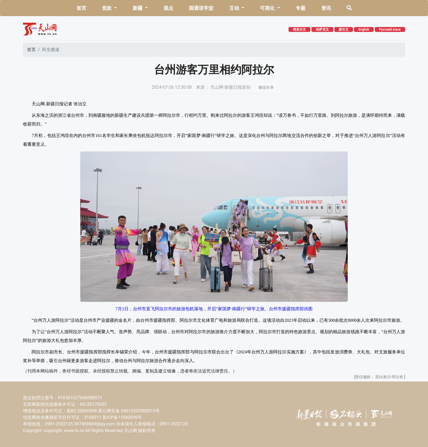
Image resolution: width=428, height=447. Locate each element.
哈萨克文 (322, 29)
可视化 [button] (268, 8)
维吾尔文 (299, 29)
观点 (168, 8)
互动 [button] (234, 8)
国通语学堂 (201, 8)
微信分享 (266, 87)
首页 (81, 8)
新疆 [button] (138, 8)
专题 (300, 8)
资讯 (326, 8)
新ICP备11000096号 (122, 417)
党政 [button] (107, 8)
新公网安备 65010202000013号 (129, 410)
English (363, 29)
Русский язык (390, 29)
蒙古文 (344, 29)
